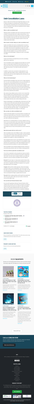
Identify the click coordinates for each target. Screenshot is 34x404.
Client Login (21, 1)
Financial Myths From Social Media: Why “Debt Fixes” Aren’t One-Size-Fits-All (24, 281)
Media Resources (17, 375)
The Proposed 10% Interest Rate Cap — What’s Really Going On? (24, 309)
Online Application (17, 379)
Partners (17, 376)
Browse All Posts (17, 330)
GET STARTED (17, 391)
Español (27, 1)
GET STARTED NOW (17, 12)
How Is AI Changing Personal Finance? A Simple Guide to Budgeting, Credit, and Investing (9, 309)
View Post (5, 290)
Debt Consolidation (17, 368)
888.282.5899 (8, 1)
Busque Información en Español (17, 371)
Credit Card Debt (5, 278)
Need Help (15, 1)
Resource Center (17, 367)
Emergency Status (17, 372)
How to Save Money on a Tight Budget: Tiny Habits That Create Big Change (9, 281)
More (5, 239)
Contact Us (17, 380)
